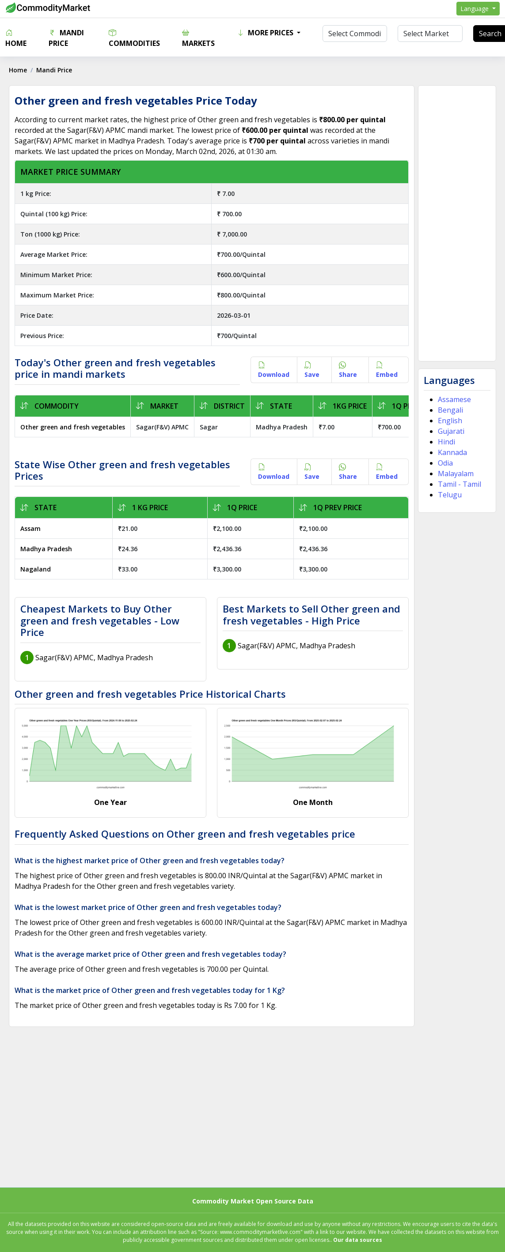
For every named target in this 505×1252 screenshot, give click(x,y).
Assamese (454, 399)
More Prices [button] (266, 33)
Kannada (452, 452)
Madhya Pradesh (46, 549)
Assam (30, 528)
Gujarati (451, 431)
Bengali (450, 410)
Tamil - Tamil (459, 484)
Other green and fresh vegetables (72, 427)
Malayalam (456, 473)
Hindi (446, 442)
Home (16, 38)
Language (475, 8)
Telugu (450, 495)
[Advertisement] (457, 223)
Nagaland (35, 569)
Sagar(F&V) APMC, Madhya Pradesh (94, 657)
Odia (445, 463)
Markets (198, 38)
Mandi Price (66, 38)
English (450, 420)
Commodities (134, 38)
